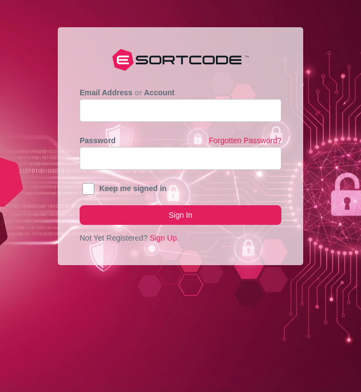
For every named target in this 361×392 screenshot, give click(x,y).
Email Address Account (127, 92)
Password (180, 140)
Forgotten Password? (245, 140)
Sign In (180, 215)
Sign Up (163, 238)
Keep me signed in (133, 188)
